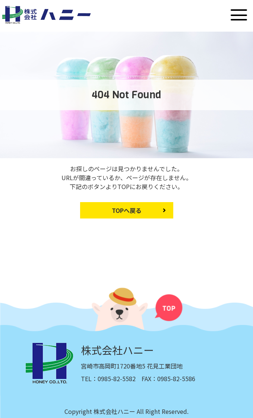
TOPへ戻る (127, 210)
